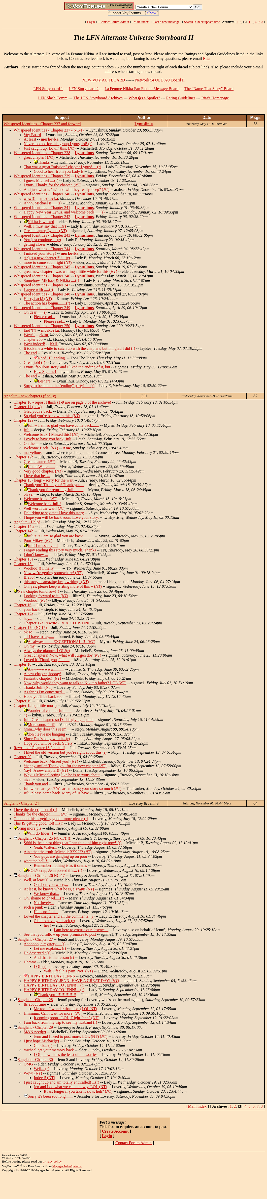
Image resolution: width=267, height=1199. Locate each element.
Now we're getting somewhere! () (53, 573)
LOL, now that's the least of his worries (65, 1054)
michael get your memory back (49, 1050)
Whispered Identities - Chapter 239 (42, 176)
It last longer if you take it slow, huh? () (78, 1091)
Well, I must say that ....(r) (45, 226)
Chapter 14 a (24, 526)
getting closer (35, 244)
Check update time (207, 22)
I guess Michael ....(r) (41, 180)
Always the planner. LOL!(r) (47, 651)
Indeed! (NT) (44, 1078)
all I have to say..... (39, 636)
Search (188, 22)
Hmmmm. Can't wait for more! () (53, 1013)
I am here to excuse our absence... (81, 930)
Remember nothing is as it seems (60, 865)
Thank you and (36, 784)
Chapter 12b (24, 457)
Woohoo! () (35, 600)
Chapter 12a (23, 420)
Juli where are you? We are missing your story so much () (72, 788)
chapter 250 (33, 339)
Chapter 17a (23, 614)
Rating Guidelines (180, 98)
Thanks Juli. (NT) (38, 687)
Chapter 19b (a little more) (35, 705)
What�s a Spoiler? (144, 98)
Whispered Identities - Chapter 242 (42, 217)
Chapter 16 (22, 605)
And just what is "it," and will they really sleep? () (67, 189)
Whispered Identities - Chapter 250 (42, 326)
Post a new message (166, 22)
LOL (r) (40, 966)
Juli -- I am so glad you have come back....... (63, 425)
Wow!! (29, 335)
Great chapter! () (39, 461)
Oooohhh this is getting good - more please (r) (51, 819)
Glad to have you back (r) (54, 921)
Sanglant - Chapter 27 (35, 939)
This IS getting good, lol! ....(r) (38, 823)
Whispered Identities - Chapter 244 (42, 249)
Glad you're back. (38, 411)
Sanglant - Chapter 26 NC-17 (41, 875)
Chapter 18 (22, 664)
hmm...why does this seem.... (47, 729)
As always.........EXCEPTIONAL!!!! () (61, 641)
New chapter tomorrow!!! (38, 591)
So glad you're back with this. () (52, 416)
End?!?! (30, 330)
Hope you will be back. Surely (48, 743)
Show (151, 13)
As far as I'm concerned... (44, 692)
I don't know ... (36, 554)
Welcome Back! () (41, 448)
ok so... (29, 632)
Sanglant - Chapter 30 (35, 1059)
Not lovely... (44, 903)
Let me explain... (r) (50, 948)
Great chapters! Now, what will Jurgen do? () (62, 655)
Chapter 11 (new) (28, 407)
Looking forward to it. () (46, 596)
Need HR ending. (52, 358)
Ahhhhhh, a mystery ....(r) (44, 944)
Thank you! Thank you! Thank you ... (54, 485)
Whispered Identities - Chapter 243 (42, 235)
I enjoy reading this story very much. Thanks (60, 550)
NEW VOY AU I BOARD (103, 80)
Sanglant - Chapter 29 (35, 1027)
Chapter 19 (22, 701)
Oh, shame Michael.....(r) (44, 898)
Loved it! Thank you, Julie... (47, 660)
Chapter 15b (24, 564)
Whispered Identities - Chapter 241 (42, 207)
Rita (206, 58)
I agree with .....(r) (38, 289)
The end (30, 353)
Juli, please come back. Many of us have (56, 793)
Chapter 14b (24, 531)
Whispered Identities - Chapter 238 (42, 153)
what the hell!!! (36, 861)
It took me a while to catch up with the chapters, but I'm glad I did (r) (79, 348)
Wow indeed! (34, 344)
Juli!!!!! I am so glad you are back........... (61, 536)
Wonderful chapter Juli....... (50, 710)
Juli (26, 430)
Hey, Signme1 (45, 371)
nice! (28, 779)
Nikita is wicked (41, 222)
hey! (47, 925)
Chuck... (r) (43, 1045)
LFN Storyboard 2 (83, 89)
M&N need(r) (35, 1032)
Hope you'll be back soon (44, 696)
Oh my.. (30, 646)
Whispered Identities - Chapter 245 (42, 267)
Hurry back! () (38, 298)
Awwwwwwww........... (46, 669)
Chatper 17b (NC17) (30, 627)
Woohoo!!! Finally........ (42, 568)
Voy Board (32, 135)
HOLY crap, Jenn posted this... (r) (55, 870)
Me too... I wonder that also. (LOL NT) (65, 1009)
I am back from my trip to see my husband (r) (60, 1022)
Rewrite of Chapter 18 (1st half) (39, 748)
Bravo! (29, 577)
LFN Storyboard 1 (48, 89)
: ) (25, 715)
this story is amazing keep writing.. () (56, 582)
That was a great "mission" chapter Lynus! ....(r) (62, 167)
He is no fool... (46, 912)
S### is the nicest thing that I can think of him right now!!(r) (72, 843)
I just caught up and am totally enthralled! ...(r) (61, 1082)
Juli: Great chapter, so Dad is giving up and (58, 719)
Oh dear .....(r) (35, 312)
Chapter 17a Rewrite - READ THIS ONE (57, 623)
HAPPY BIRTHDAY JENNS (51, 976)
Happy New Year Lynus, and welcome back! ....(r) (64, 212)
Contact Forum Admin (114, 22)
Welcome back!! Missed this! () (52, 434)
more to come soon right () (48, 262)
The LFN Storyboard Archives (98, 98)
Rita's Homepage (215, 98)
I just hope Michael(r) (41, 1041)
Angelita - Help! (27, 522)
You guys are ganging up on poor (60, 856)
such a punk (33, 907)
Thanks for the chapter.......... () (41, 814)
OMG (28, 1064)
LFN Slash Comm (52, 98)
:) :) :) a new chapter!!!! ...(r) (47, 258)
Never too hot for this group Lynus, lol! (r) (58, 144)
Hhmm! (30, 962)
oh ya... (30, 494)
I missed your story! (40, 253)
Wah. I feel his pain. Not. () (68, 971)
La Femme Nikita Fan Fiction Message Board (141, 89)
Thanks (44, 162)
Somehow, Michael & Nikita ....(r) (51, 280)
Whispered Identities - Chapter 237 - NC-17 (49, 130)
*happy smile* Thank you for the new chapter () (65, 766)
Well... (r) (41, 1068)
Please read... (44, 317)
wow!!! (30, 198)
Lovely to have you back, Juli (47, 439)
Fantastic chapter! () (42, 678)
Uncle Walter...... (41, 466)
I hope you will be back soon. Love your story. (61, 517)
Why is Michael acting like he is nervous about (61, 775)
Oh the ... (31, 443)
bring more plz (29, 828)
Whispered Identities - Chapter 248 (42, 294)
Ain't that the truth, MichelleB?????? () (57, 852)
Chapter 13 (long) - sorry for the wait (44, 480)
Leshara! (45, 381)
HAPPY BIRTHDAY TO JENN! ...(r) (54, 985)
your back (32, 609)
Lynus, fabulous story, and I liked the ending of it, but (67, 367)
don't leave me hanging (46, 734)
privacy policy (52, 1161)
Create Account (115, 1131)
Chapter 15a (23, 559)
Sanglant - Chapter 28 (35, 1000)
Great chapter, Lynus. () (45, 231)
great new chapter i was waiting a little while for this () (70, 271)
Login (91, 22)
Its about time (35, 1004)
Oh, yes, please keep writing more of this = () (63, 586)
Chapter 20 (22, 757)
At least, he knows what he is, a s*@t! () (59, 889)
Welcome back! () (40, 499)
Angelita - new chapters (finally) (30, 396)
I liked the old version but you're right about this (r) (65, 752)
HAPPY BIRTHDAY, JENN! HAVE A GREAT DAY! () (71, 980)
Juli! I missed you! (43, 545)
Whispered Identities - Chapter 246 (42, 276)
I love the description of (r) (35, 809)
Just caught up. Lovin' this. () (50, 148)
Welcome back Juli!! (44, 504)
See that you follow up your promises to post (60, 934)
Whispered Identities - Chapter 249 (42, 308)
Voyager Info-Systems (67, 1166)
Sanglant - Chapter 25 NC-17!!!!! (45, 838)
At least (30, 139)
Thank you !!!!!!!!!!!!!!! (57, 995)
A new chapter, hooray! (42, 674)
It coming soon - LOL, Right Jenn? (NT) (66, 1018)
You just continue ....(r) (42, 240)
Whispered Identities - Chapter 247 (42, 285)
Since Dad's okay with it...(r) (47, 739)
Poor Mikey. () (38, 540)
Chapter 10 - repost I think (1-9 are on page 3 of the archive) (62, 402)
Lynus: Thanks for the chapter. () (52, 185)
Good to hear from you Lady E (58, 171)
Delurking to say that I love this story (54, 513)
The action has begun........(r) (47, 303)
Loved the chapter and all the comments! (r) (59, 916)
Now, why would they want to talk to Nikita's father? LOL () (75, 683)
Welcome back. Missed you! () (51, 761)
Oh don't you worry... (51, 884)
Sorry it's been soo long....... (50, 1096)
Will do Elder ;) (40, 833)
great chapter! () (39, 157)
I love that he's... (37, 476)
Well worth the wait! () (44, 508)
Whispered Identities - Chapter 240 (42, 194)
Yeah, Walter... (45, 847)
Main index (141, 22)
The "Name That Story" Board (208, 89)
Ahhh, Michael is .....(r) (43, 203)
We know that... (46, 893)
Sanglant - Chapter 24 (21, 803)
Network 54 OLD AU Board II (160, 80)
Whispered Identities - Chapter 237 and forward (42, 124)
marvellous (33, 452)
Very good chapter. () (43, 471)
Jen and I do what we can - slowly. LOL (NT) (70, 1087)
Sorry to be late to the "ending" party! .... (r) (59, 385)
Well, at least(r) (36, 880)
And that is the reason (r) (54, 957)
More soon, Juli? (41, 724)
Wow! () (33, 1073)
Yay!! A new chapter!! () (46, 770)
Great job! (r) (34, 362)
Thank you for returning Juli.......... (55, 490)
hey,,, (28, 618)
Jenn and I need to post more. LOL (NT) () (71, 1036)
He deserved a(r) (37, 953)
